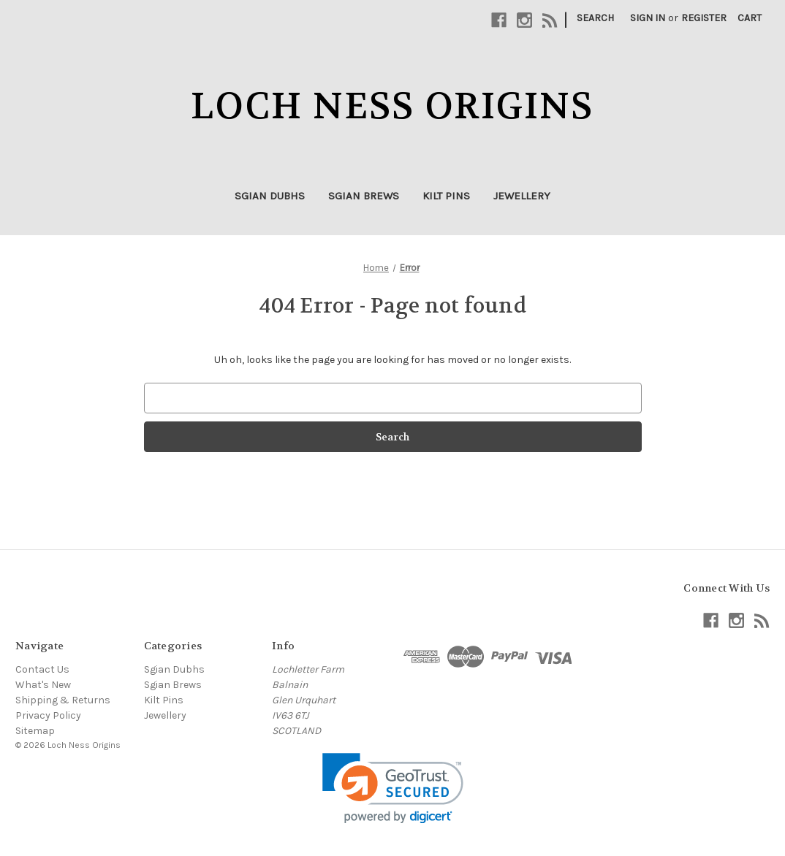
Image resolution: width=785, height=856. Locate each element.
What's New (43, 685)
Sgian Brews (363, 195)
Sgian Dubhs (270, 195)
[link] (392, 788)
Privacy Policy (48, 715)
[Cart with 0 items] (749, 18)
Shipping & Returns (62, 700)
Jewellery (521, 195)
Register (704, 18)
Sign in (647, 18)
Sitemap (35, 731)
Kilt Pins (446, 195)
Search (595, 18)
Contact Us (42, 669)
